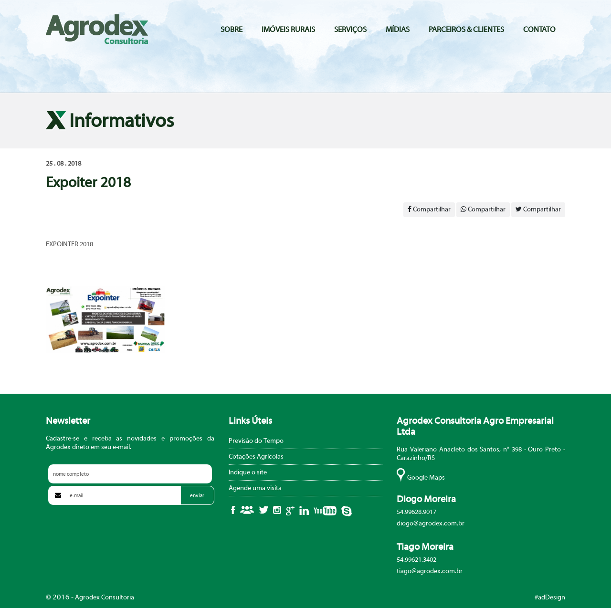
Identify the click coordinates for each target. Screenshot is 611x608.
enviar (197, 496)
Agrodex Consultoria (97, 29)
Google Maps (426, 478)
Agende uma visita (255, 488)
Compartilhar (429, 209)
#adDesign (550, 597)
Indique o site (248, 472)
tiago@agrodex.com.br (430, 571)
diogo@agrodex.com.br (430, 523)
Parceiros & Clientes (466, 29)
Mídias (398, 29)
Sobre (231, 29)
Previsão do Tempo (256, 441)
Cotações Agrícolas (256, 457)
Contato (539, 29)
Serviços (350, 29)
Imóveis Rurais (288, 29)
